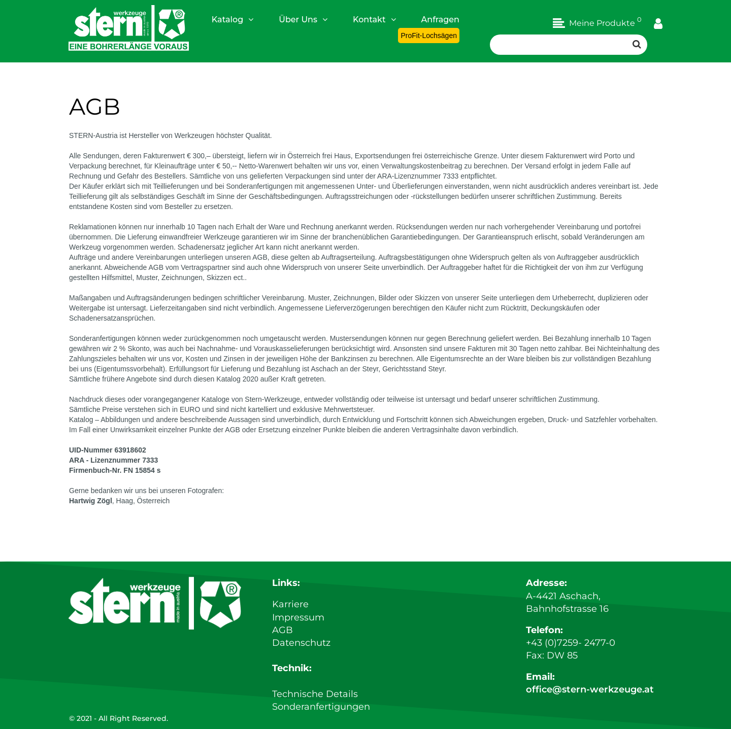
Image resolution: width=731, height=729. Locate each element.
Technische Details (315, 694)
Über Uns (303, 19)
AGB (282, 630)
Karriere (290, 604)
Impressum (298, 617)
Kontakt (374, 19)
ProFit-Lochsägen (429, 35)
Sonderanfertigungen (321, 706)
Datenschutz (301, 642)
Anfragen (440, 19)
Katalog (232, 19)
